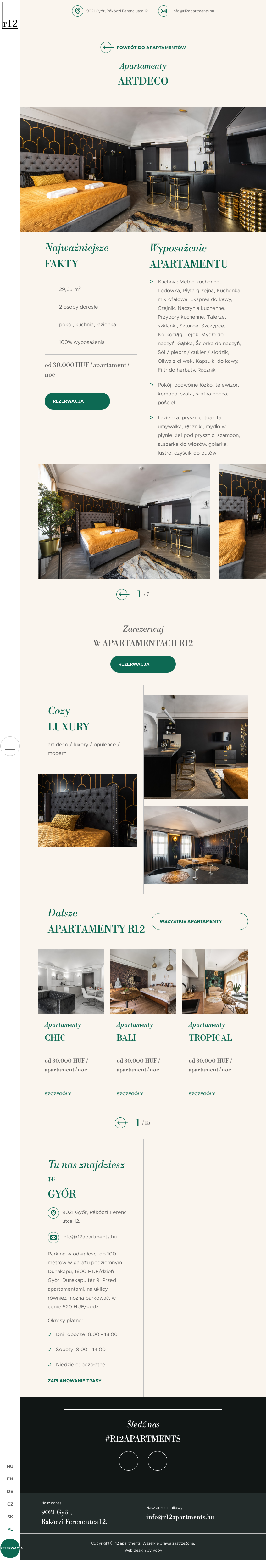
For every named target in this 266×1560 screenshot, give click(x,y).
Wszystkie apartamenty (191, 921)
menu (10, 746)
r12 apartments (10, 15)
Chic (55, 1038)
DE (10, 1491)
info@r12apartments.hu (193, 11)
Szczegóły (58, 1094)
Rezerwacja (10, 1548)
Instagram (157, 1461)
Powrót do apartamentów (151, 47)
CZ (10, 1504)
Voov (157, 1550)
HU (10, 1466)
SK (10, 1516)
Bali (126, 1038)
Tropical (210, 1038)
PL (10, 1529)
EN (10, 1479)
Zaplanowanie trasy (75, 1381)
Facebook (128, 1461)
